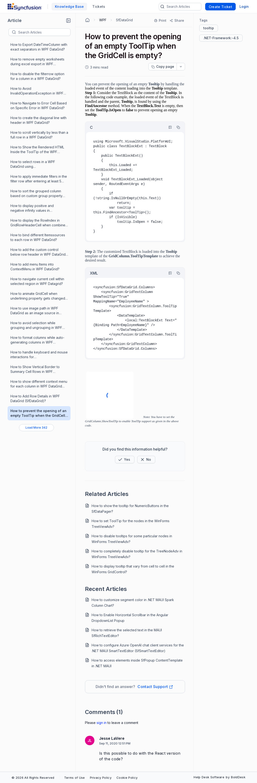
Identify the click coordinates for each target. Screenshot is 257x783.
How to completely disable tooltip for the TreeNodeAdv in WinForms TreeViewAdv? (137, 554)
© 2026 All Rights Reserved (33, 777)
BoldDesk (238, 777)
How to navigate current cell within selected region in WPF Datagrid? (37, 281)
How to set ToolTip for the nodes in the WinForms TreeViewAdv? (130, 524)
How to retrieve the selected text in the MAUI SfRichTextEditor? (127, 633)
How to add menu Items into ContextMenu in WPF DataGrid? (34, 266)
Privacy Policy (100, 777)
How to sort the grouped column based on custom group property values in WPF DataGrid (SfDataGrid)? (36, 193)
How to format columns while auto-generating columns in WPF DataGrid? (37, 340)
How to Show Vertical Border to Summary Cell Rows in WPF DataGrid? (35, 369)
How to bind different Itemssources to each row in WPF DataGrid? (37, 237)
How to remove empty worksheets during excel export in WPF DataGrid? (37, 61)
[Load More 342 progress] (36, 427)
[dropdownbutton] (181, 66)
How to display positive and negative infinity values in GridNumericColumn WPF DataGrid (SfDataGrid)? (37, 208)
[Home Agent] (87, 20)
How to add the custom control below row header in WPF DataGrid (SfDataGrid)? (38, 252)
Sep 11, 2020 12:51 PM (114, 743)
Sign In (101, 723)
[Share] (176, 20)
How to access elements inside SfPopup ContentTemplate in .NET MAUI (137, 663)
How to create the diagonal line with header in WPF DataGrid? (38, 120)
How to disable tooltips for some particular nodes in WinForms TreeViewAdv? (132, 539)
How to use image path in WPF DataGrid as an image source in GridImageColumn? (34, 310)
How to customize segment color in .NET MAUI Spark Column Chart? (133, 602)
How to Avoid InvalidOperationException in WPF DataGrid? (36, 91)
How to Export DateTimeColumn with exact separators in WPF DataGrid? (38, 47)
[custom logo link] (25, 6)
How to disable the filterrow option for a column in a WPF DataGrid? (37, 76)
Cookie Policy (126, 777)
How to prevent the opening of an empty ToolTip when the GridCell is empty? (38, 413)
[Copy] (176, 127)
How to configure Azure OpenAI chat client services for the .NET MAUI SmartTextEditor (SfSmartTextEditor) (138, 648)
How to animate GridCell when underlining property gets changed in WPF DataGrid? (37, 296)
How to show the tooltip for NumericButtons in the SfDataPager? (130, 508)
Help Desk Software (209, 777)
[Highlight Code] (168, 127)
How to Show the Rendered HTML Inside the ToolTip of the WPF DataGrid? (37, 149)
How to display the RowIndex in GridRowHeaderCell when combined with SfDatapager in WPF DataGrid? (38, 223)
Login (244, 6)
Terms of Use (74, 777)
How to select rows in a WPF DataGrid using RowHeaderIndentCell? (32, 164)
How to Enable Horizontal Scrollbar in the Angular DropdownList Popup (130, 618)
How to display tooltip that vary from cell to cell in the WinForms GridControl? (133, 569)
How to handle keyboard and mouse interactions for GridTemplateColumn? (39, 354)
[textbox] (44, 32)
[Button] (146, 459)
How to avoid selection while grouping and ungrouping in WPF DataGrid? (36, 325)
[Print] (160, 20)
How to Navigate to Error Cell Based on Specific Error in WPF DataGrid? (38, 105)
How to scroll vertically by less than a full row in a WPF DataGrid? (39, 134)
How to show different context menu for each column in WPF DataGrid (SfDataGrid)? (38, 384)
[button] (68, 21)
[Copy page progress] (162, 66)
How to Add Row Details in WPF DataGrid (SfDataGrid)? (35, 398)
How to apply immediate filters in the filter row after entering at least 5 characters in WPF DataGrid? (38, 179)
